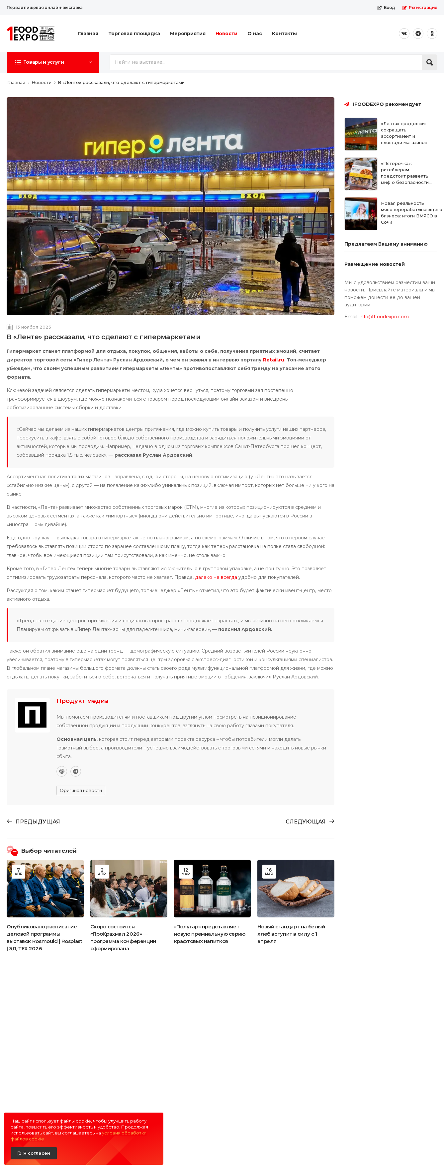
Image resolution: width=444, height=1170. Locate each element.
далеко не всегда (216, 577)
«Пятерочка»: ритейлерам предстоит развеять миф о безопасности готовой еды (405, 176)
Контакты (284, 34)
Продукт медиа (82, 701)
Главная (88, 34)
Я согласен (36, 1153)
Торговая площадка (134, 34)
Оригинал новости (81, 790)
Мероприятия (188, 34)
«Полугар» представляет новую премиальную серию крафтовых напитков (209, 933)
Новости (226, 34)
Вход (386, 7)
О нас (254, 34)
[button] (53, 62)
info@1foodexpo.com (384, 317)
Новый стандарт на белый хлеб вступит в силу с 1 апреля (291, 933)
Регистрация (419, 7)
